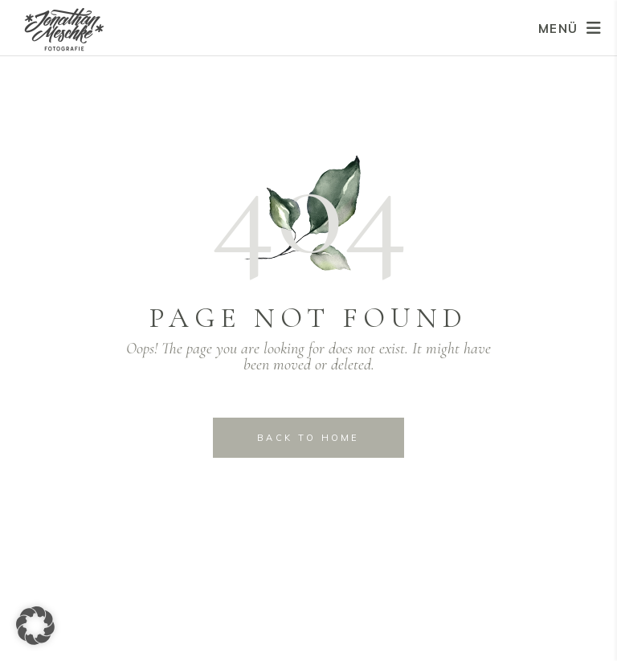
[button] (35, 625)
